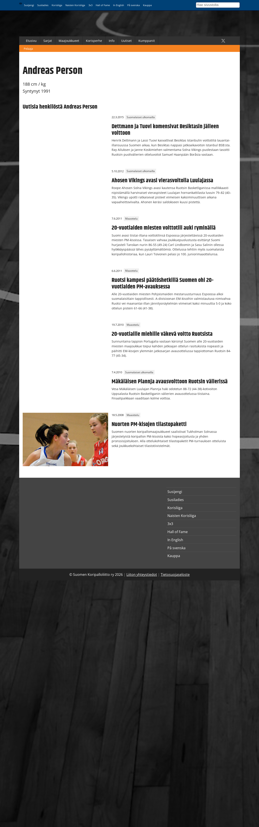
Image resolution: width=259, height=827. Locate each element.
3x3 (90, 5)
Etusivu (31, 41)
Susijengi (29, 5)
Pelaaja (28, 49)
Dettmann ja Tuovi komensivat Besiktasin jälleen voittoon (165, 130)
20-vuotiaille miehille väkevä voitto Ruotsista (162, 334)
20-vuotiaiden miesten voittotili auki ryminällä (164, 227)
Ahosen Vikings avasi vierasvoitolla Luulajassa (162, 180)
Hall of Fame (103, 5)
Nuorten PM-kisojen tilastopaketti (149, 424)
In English (118, 5)
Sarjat (47, 41)
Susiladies (42, 5)
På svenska (133, 5)
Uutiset (126, 41)
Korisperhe (94, 41)
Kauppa (147, 5)
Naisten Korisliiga (75, 5)
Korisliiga (57, 5)
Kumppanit (146, 41)
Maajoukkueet (69, 41)
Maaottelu (131, 218)
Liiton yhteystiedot (141, 574)
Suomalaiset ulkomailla (141, 117)
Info (111, 41)
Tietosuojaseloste (175, 574)
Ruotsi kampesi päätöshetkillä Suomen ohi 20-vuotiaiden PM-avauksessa (162, 283)
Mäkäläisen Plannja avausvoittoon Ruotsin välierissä (170, 381)
